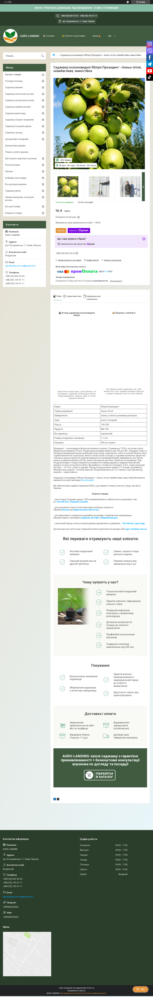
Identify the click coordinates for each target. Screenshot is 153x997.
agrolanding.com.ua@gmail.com (20, 266)
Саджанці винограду (15, 113)
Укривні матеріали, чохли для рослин (19, 198)
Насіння (9, 171)
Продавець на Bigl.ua (76, 991)
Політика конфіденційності (95, 993)
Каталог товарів (13, 74)
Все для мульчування (15, 184)
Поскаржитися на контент (71, 993)
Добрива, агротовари (15, 178)
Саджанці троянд (13, 132)
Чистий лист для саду (133, 523)
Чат (140, 989)
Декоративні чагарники (16, 139)
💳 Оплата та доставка (73, 36)
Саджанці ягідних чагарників (19, 120)
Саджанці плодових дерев (18, 126)
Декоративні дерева (15, 145)
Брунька (86, 518)
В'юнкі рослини (12, 165)
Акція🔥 (97, 36)
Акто (93, 518)
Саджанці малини (14, 87)
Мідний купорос (109, 518)
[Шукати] (42, 55)
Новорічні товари (13, 213)
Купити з (78, 230)
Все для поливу (12, 206)
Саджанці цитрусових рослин (19, 100)
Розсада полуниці (14, 81)
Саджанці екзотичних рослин (19, 94)
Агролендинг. (88, 480)
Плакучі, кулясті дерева (16, 152)
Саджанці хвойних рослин (18, 107)
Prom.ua (90, 988)
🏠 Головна (48, 36)
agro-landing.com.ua (136, 529)
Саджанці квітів (13, 191)
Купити (60, 230)
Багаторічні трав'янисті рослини (21, 158)
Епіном (65, 510)
